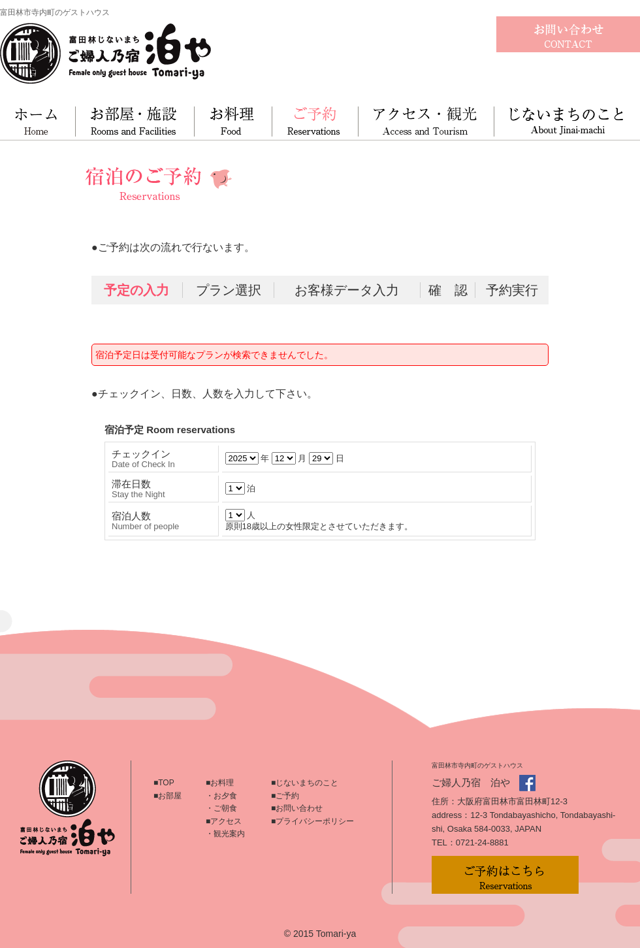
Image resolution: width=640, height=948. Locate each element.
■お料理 (220, 782)
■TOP (163, 782)
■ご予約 (285, 795)
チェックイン (143, 458)
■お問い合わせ (297, 808)
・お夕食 (221, 795)
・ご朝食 (221, 808)
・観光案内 (225, 833)
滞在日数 (138, 488)
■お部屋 (167, 795)
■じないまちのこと (304, 782)
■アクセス (224, 821)
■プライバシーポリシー (312, 821)
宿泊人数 (145, 520)
